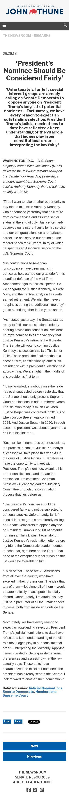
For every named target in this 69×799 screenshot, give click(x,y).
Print (7, 721)
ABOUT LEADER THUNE (32, 782)
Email (18, 721)
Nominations (46, 692)
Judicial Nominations (45, 688)
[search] (65, 25)
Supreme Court (15, 695)
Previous (34, 756)
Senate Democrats (18, 692)
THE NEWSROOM (17, 36)
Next (34, 746)
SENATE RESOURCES (32, 777)
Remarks (42, 36)
